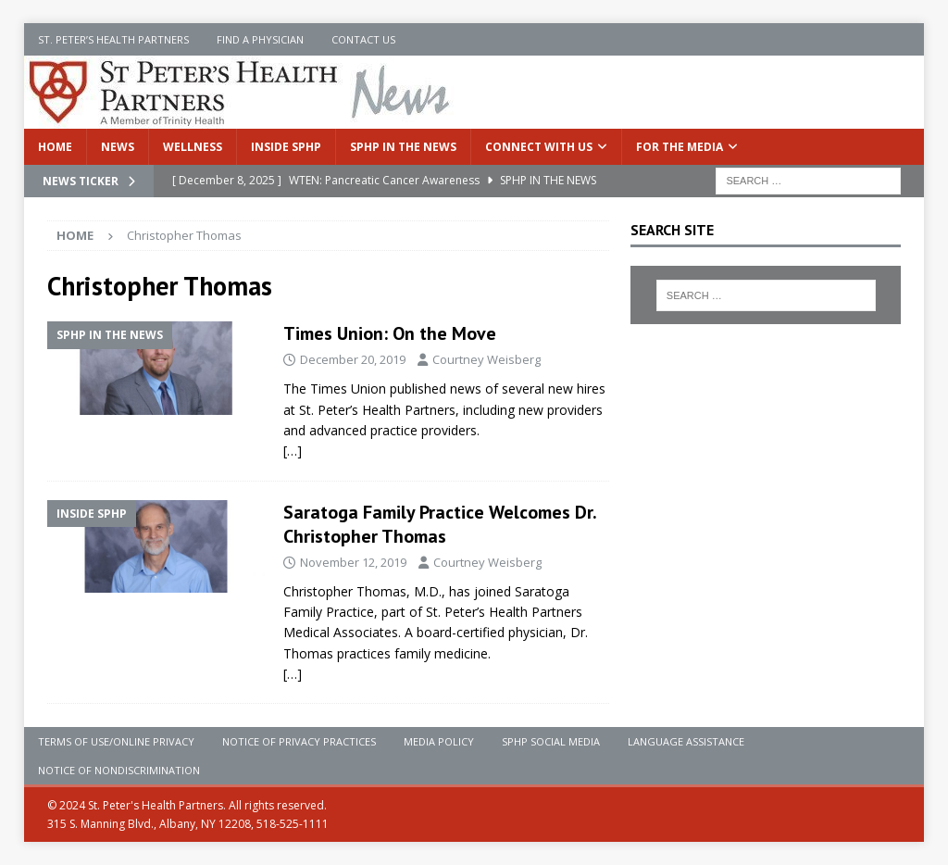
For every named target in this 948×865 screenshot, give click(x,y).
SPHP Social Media (551, 741)
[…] (292, 450)
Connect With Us (538, 147)
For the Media (679, 147)
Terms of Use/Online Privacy (116, 741)
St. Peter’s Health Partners (113, 39)
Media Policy (439, 741)
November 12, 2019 (353, 562)
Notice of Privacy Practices (299, 741)
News (117, 147)
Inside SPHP (286, 147)
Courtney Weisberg (486, 359)
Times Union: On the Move (389, 333)
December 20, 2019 (352, 359)
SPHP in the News (403, 147)
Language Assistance (686, 741)
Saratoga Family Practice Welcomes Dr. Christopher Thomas (439, 524)
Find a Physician (260, 39)
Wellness (192, 147)
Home (55, 147)
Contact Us (363, 39)
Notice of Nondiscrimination (119, 770)
